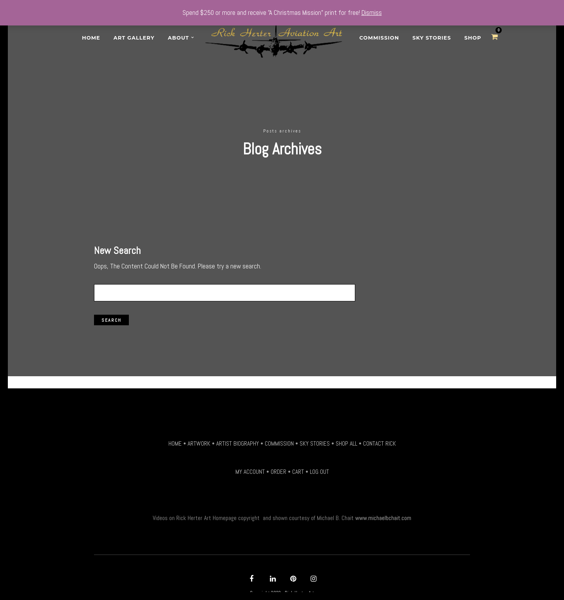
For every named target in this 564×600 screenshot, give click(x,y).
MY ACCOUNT (250, 467)
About (178, 37)
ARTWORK (199, 439)
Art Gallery (134, 37)
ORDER (278, 467)
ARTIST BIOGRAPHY (237, 439)
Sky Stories (431, 37)
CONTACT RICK (379, 439)
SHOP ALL (346, 439)
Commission (379, 37)
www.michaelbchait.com (383, 514)
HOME (175, 439)
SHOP (473, 37)
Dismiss (372, 12)
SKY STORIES (315, 439)
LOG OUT (319, 467)
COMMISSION (279, 439)
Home (91, 37)
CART (298, 467)
